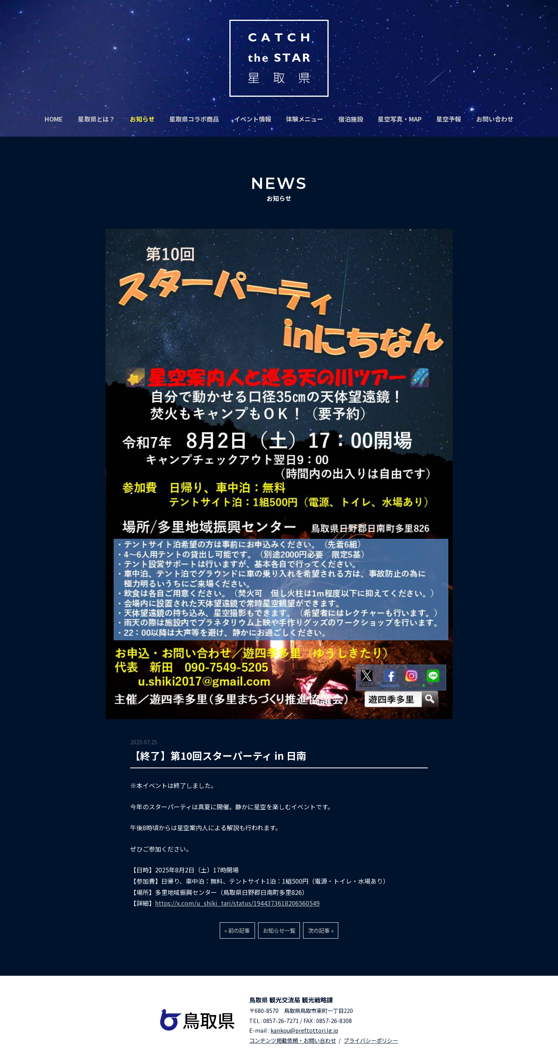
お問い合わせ (494, 118)
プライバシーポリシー (371, 1040)
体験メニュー (304, 118)
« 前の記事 (237, 930)
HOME (54, 118)
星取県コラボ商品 (194, 118)
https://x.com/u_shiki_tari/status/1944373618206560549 (237, 903)
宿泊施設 (350, 118)
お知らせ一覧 (279, 930)
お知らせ (142, 118)
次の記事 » (321, 930)
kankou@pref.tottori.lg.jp (304, 1030)
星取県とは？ (96, 118)
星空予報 (448, 118)
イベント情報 (252, 118)
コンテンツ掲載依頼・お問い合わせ (292, 1040)
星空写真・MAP (400, 118)
